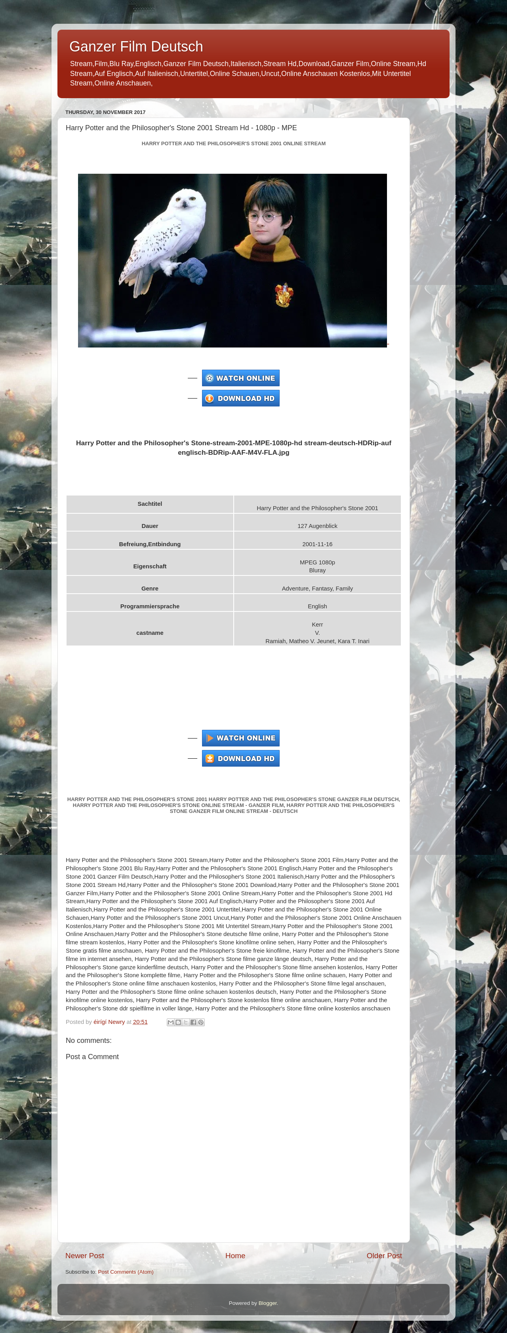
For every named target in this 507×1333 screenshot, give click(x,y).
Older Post (384, 1255)
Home (235, 1255)
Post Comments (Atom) (126, 1272)
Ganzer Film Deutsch (136, 46)
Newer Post (84, 1255)
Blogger (268, 1303)
